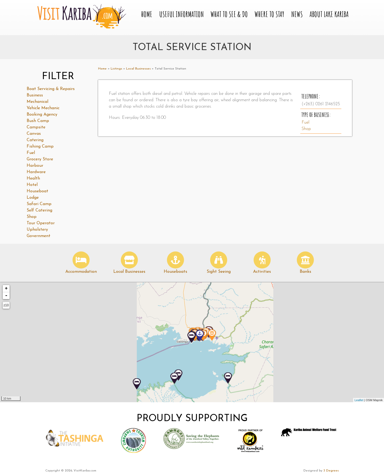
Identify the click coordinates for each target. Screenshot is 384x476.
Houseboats (175, 272)
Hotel (32, 185)
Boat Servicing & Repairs (51, 89)
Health (33, 178)
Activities (262, 272)
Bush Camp (38, 121)
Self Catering (39, 210)
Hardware (36, 172)
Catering (35, 140)
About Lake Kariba (329, 14)
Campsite (36, 127)
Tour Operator (41, 223)
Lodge (33, 198)
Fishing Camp (40, 146)
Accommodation (81, 272)
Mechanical (37, 102)
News (297, 14)
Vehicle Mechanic (43, 108)
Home (146, 14)
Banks (305, 272)
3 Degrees (331, 470)
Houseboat (37, 191)
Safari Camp (39, 204)
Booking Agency (42, 114)
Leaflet (358, 400)
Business (35, 95)
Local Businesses (138, 68)
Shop (306, 129)
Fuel (305, 122)
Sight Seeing (219, 272)
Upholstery (37, 229)
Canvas (34, 134)
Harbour (35, 166)
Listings (116, 68)
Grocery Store (40, 159)
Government (38, 236)
